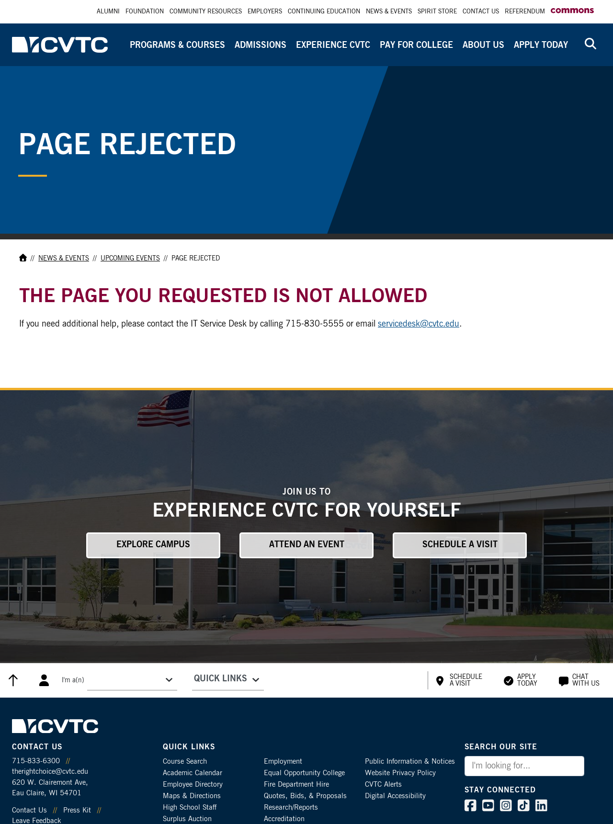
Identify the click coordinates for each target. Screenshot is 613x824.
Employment (283, 761)
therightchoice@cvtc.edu (50, 771)
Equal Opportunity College (304, 773)
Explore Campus (153, 545)
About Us (483, 45)
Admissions (260, 45)
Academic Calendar (192, 773)
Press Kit (77, 810)
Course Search (185, 761)
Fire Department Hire (296, 784)
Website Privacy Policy (400, 773)
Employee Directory (193, 784)
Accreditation (284, 819)
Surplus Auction (187, 819)
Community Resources (206, 12)
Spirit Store (437, 12)
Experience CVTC (333, 45)
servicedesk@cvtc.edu (418, 324)
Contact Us (481, 12)
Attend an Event (306, 545)
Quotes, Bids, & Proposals (305, 796)
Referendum (525, 12)
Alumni (108, 12)
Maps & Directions (192, 796)
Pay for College (416, 45)
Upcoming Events (130, 258)
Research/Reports (291, 807)
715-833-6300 (36, 761)
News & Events (389, 12)
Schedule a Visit (460, 545)
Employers (265, 12)
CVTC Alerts (383, 784)
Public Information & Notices (410, 761)
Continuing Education (324, 12)
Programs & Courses (177, 45)
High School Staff (189, 807)
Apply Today (541, 45)
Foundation (144, 12)
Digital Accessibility (395, 796)
